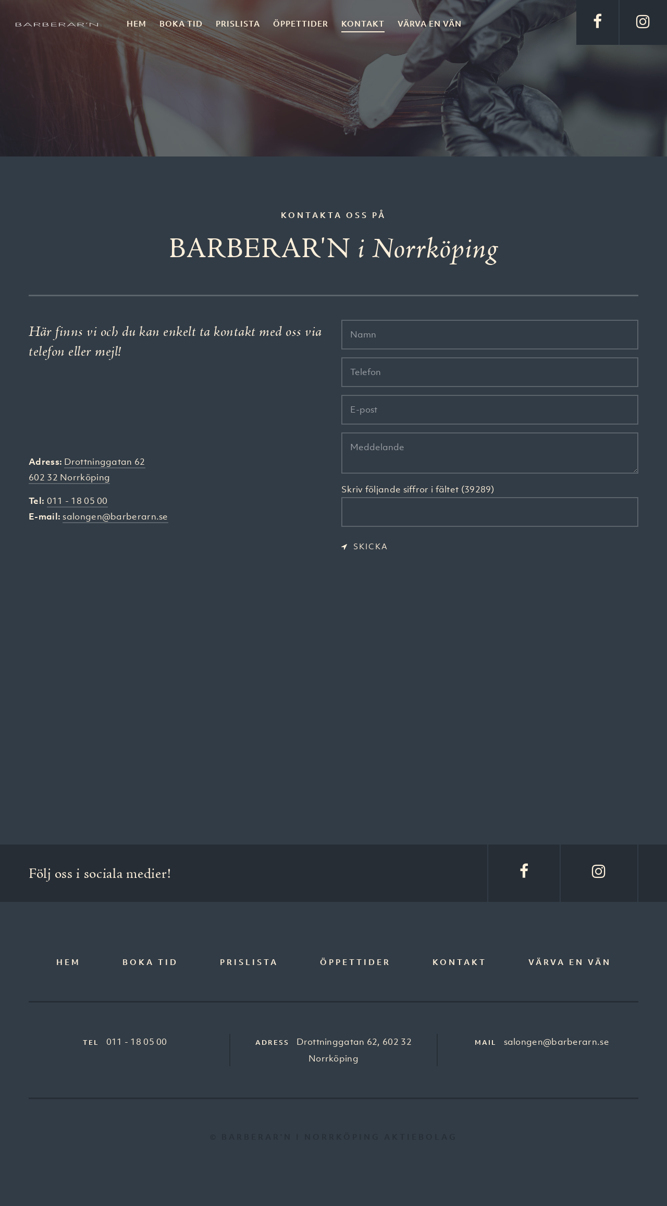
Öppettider (300, 23)
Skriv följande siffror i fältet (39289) (418, 489)
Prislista (238, 23)
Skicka (370, 546)
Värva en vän (430, 23)
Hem (136, 23)
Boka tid (181, 23)
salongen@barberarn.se (115, 516)
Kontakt (363, 23)
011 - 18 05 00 (77, 500)
